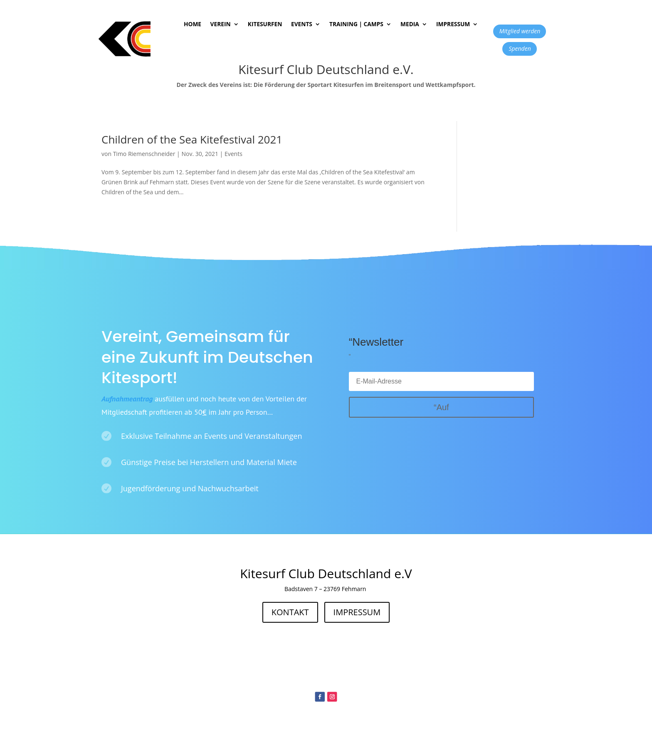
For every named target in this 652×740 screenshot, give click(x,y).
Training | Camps (356, 24)
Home (192, 24)
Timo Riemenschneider (144, 154)
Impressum (453, 24)
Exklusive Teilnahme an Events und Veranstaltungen (211, 436)
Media (409, 24)
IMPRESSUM (357, 612)
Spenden (520, 48)
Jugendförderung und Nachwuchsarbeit (190, 488)
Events (301, 24)
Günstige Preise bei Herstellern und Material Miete (209, 462)
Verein (220, 24)
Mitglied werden (520, 31)
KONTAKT (290, 612)
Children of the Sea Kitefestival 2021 (191, 139)
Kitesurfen (264, 24)
